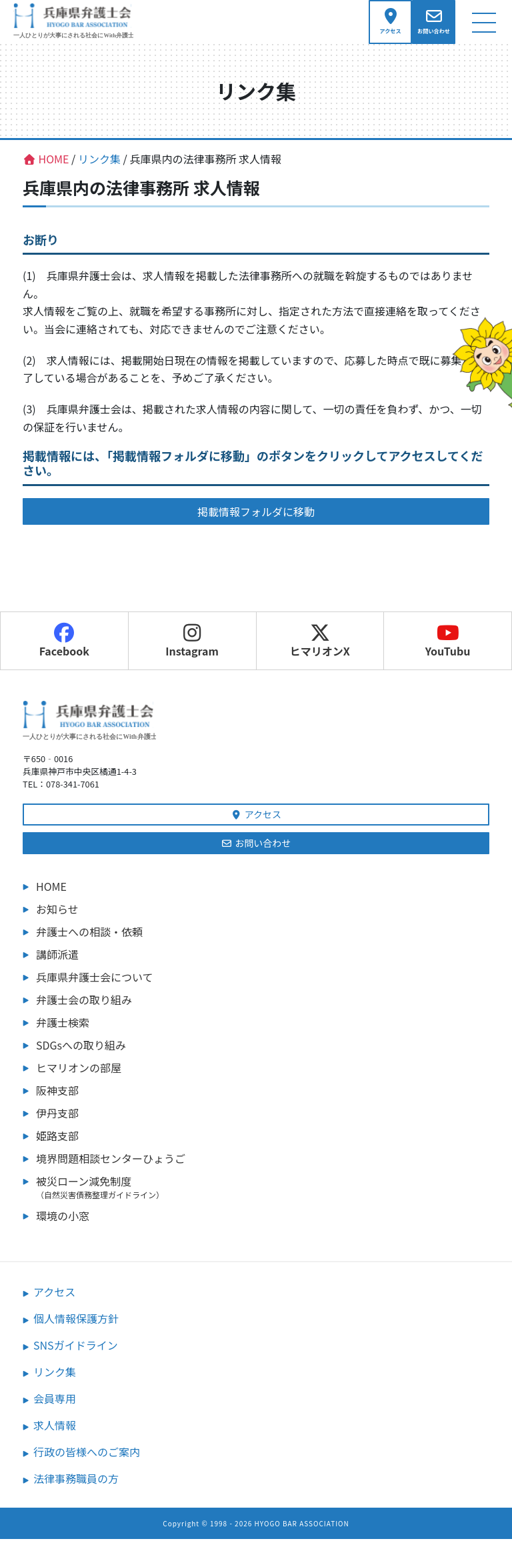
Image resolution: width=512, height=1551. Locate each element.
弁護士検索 (62, 1034)
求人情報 (54, 1437)
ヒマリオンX (320, 652)
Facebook (64, 652)
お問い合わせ (256, 855)
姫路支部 (57, 1148)
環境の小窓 (62, 1228)
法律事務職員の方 (76, 1490)
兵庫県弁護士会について (94, 989)
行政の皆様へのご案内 (86, 1464)
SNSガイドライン (75, 1357)
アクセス (256, 826)
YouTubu (448, 652)
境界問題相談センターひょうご (110, 1170)
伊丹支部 (57, 1125)
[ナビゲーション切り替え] (483, 27)
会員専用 (54, 1410)
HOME (51, 898)
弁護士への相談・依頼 (89, 944)
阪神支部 (57, 1102)
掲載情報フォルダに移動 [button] (256, 523)
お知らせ (57, 921)
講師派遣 (57, 966)
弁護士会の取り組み (84, 1012)
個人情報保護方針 (76, 1330)
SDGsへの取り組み (81, 1057)
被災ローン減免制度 (262, 1199)
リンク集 (54, 1384)
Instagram (192, 652)
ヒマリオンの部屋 (78, 1080)
